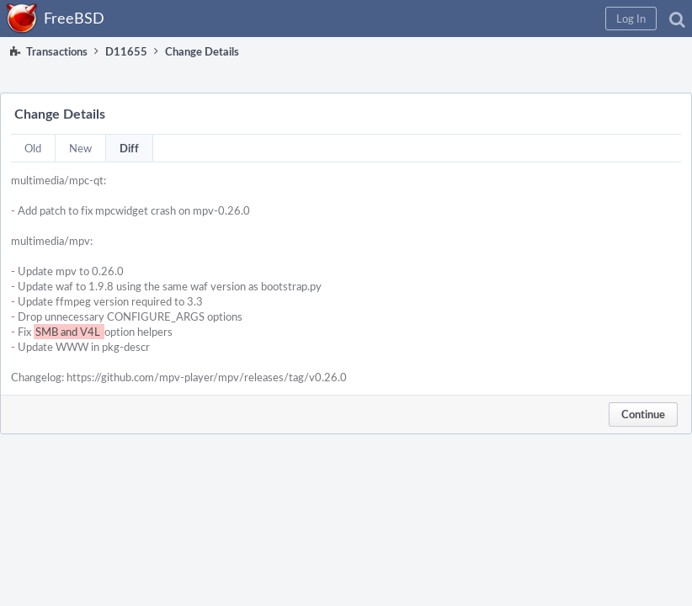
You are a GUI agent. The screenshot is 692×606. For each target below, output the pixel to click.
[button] (631, 18)
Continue (643, 414)
